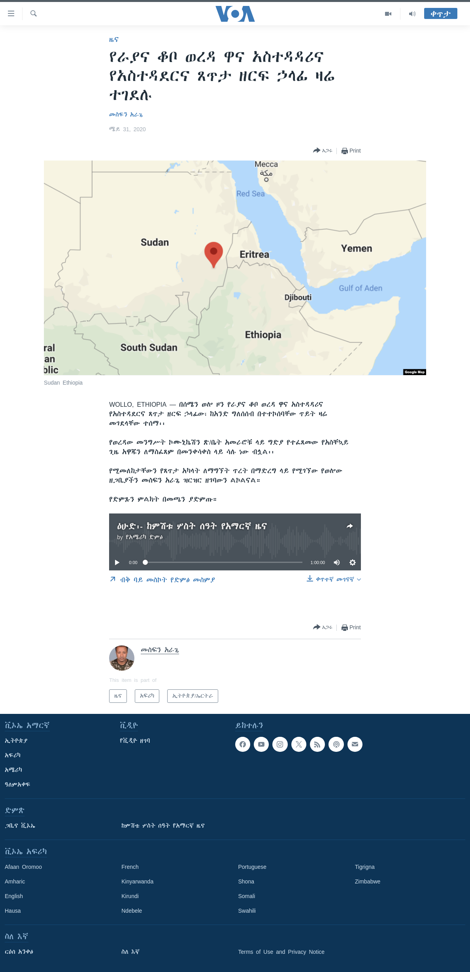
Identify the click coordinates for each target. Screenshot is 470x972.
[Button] (322, 151)
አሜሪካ (13, 770)
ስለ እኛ (130, 951)
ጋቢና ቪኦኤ (20, 825)
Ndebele (131, 910)
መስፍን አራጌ (126, 114)
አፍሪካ (13, 755)
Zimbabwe (368, 881)
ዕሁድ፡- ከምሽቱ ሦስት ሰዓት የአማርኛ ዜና (192, 526)
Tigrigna (365, 866)
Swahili (247, 910)
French (130, 866)
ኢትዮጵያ (16, 740)
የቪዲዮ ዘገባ (135, 740)
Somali (246, 896)
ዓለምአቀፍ (17, 784)
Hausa (13, 910)
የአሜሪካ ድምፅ (144, 537)
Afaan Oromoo (23, 866)
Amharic (15, 881)
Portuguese (252, 866)
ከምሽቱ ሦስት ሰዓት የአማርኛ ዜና (163, 825)
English (14, 896)
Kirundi (130, 896)
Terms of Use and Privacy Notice (281, 951)
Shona (246, 881)
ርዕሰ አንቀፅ (19, 951)
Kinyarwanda (137, 881)
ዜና (114, 39)
